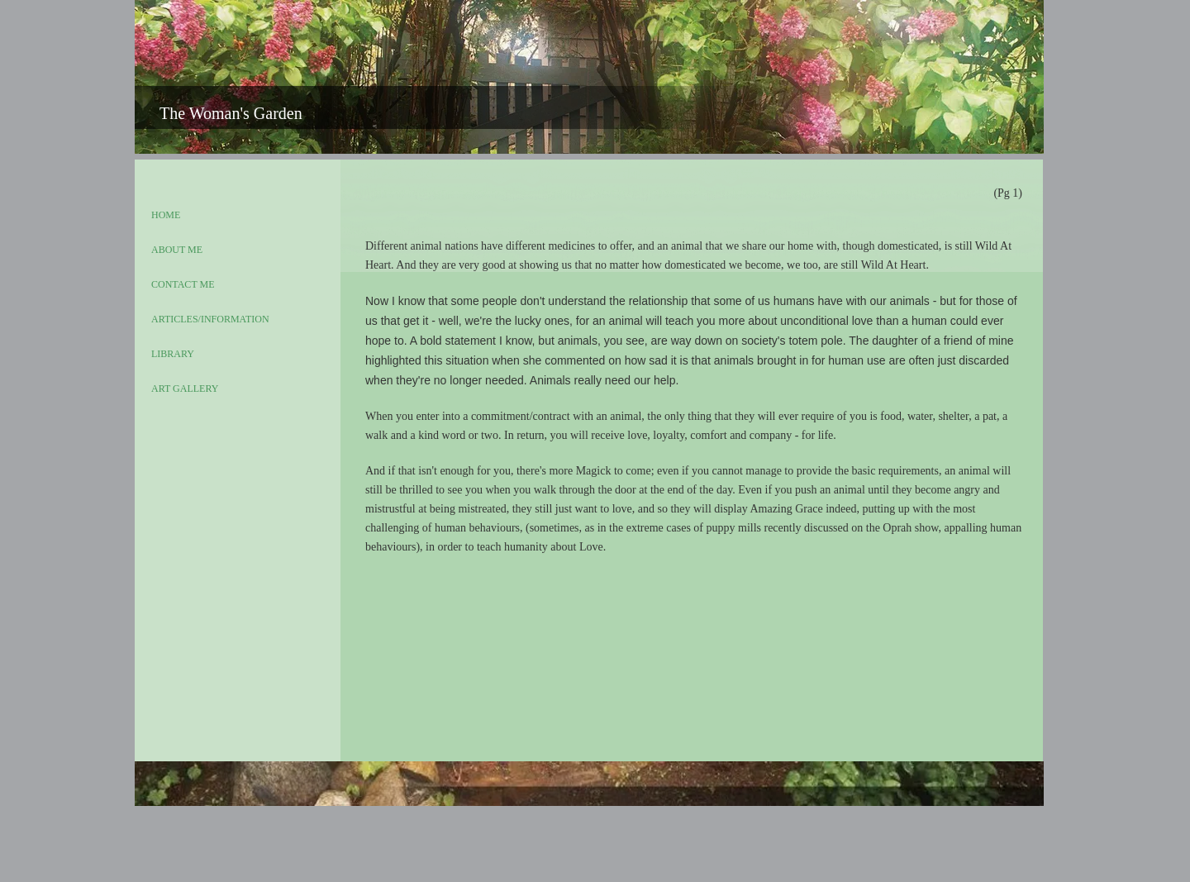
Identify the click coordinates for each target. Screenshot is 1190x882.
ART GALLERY (184, 388)
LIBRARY (172, 354)
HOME (165, 215)
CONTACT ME (183, 284)
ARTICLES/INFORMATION (210, 319)
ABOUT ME (176, 249)
